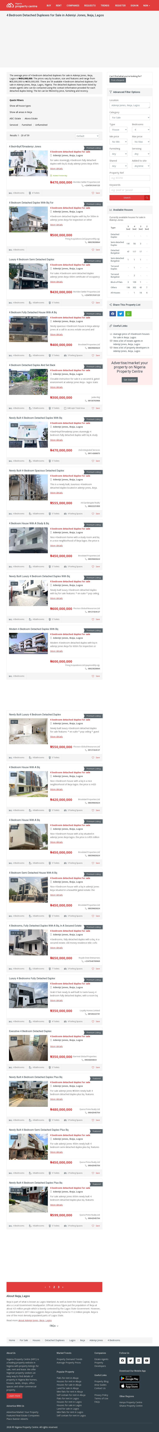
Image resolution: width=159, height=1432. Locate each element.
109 (134, 282)
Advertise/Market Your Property (22, 1412)
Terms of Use (101, 1398)
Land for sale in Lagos (68, 1408)
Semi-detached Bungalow (117, 259)
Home (12, 1340)
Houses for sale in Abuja (69, 1384)
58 (134, 243)
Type (112, 124)
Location (113, 100)
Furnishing (114, 148)
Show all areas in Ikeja (21, 112)
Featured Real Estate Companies (23, 1415)
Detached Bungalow (115, 251)
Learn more (14, 1395)
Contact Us (100, 1388)
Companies (73, 5)
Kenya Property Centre (130, 1402)
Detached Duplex (115, 235)
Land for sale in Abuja (68, 1388)
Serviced (14, 124)
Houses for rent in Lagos (69, 1401)
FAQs (54, 1325)
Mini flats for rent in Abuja (70, 1391)
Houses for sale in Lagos (69, 1405)
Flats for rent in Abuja (67, 1377)
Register (120, 5)
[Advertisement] (79, 44)
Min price (114, 136)
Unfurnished (41, 124)
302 (134, 287)
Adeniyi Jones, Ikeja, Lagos (129, 105)
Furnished (27, 124)
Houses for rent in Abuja (69, 1381)
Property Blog (101, 1381)
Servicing (136, 148)
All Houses (115, 292)
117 (134, 251)
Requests (90, 5)
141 (128, 243)
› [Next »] (62, 1287)
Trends (105, 5)
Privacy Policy (101, 1395)
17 (141, 251)
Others (114, 287)
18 (141, 292)
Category (114, 112)
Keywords (114, 184)
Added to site (139, 160)
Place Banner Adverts (17, 1418)
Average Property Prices (69, 1362)
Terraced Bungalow (115, 275)
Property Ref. (116, 172)
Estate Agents (101, 1359)
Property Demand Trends (69, 1359)
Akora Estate (31, 118)
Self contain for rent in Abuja (71, 1395)
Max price (137, 136)
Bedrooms (137, 124)
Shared (113, 160)
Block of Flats (116, 282)
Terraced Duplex (115, 267)
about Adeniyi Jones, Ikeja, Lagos (35, 1320)
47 (128, 251)
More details (56, 168)
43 (141, 287)
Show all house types (20, 105)
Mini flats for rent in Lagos (70, 1412)
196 (128, 287)
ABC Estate (15, 118)
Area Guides (100, 1384)
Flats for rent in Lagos (68, 1398)
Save (96, 193)
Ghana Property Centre (131, 1405)
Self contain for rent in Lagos (71, 1415)
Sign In (134, 5)
